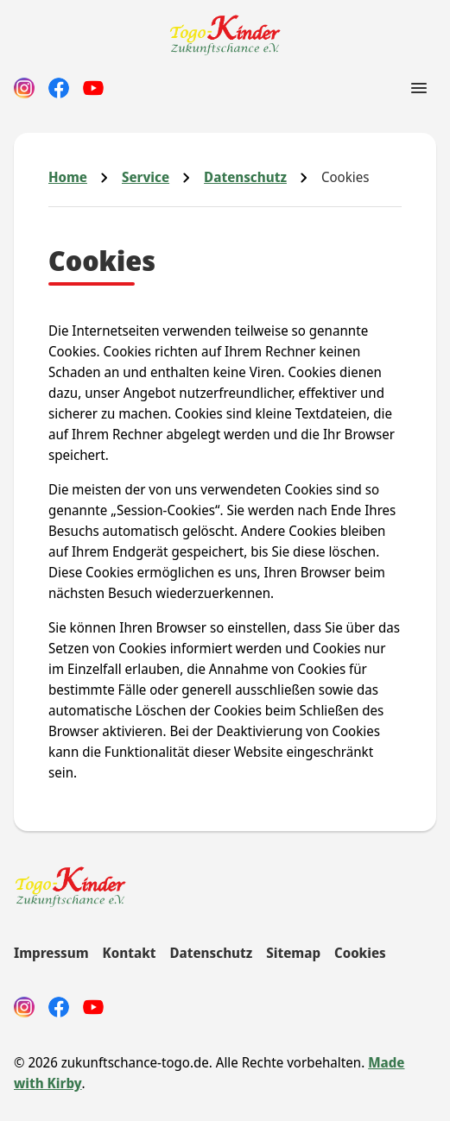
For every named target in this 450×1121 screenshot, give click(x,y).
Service (145, 176)
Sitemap (293, 952)
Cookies (360, 952)
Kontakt (129, 952)
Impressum (51, 952)
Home (67, 176)
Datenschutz (245, 176)
